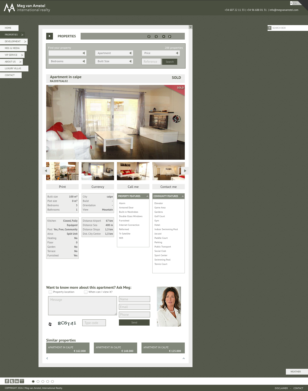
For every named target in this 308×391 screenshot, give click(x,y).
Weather (296, 371)
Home (8, 27)
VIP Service (14, 55)
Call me (133, 187)
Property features (129, 196)
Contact (9, 75)
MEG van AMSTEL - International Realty (72, 7)
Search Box (279, 27)
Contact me (168, 187)
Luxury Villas (13, 68)
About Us (13, 62)
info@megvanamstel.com (284, 10)
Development (15, 42)
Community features (166, 196)
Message (82, 305)
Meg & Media (12, 48)
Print (62, 187)
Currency (97, 187)
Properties (14, 35)
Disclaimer (281, 388)
